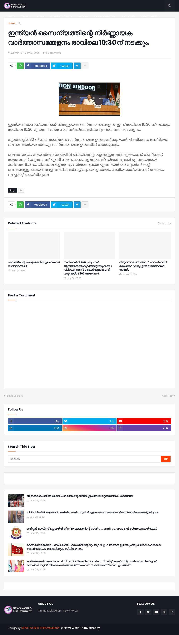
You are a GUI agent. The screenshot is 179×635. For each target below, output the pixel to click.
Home (12, 23)
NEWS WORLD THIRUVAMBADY (40, 628)
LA (19, 23)
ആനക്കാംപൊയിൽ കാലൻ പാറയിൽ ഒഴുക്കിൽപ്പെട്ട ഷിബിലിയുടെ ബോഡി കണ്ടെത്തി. (80, 496)
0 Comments (53, 53)
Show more (164, 223)
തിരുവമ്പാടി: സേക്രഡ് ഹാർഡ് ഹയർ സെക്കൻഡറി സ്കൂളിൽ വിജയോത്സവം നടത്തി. (143, 266)
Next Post (167, 396)
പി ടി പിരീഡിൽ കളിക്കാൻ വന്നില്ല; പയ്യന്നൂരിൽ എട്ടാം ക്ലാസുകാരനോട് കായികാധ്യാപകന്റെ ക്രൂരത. (93, 512)
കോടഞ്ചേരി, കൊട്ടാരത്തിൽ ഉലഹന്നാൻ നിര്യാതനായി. (34, 264)
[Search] (84, 459)
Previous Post (14, 396)
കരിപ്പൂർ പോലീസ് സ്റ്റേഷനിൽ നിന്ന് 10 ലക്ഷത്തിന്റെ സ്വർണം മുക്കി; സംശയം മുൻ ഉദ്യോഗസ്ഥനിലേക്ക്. (92, 529)
